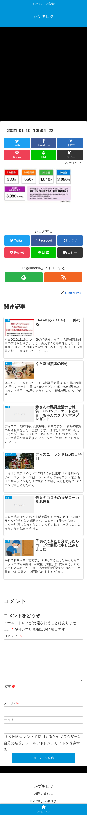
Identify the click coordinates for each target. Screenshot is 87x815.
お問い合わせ (43, 800)
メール (11, 710)
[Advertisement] (43, 75)
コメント (13, 636)
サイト (9, 727)
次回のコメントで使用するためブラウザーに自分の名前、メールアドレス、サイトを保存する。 (42, 750)
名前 (9, 694)
